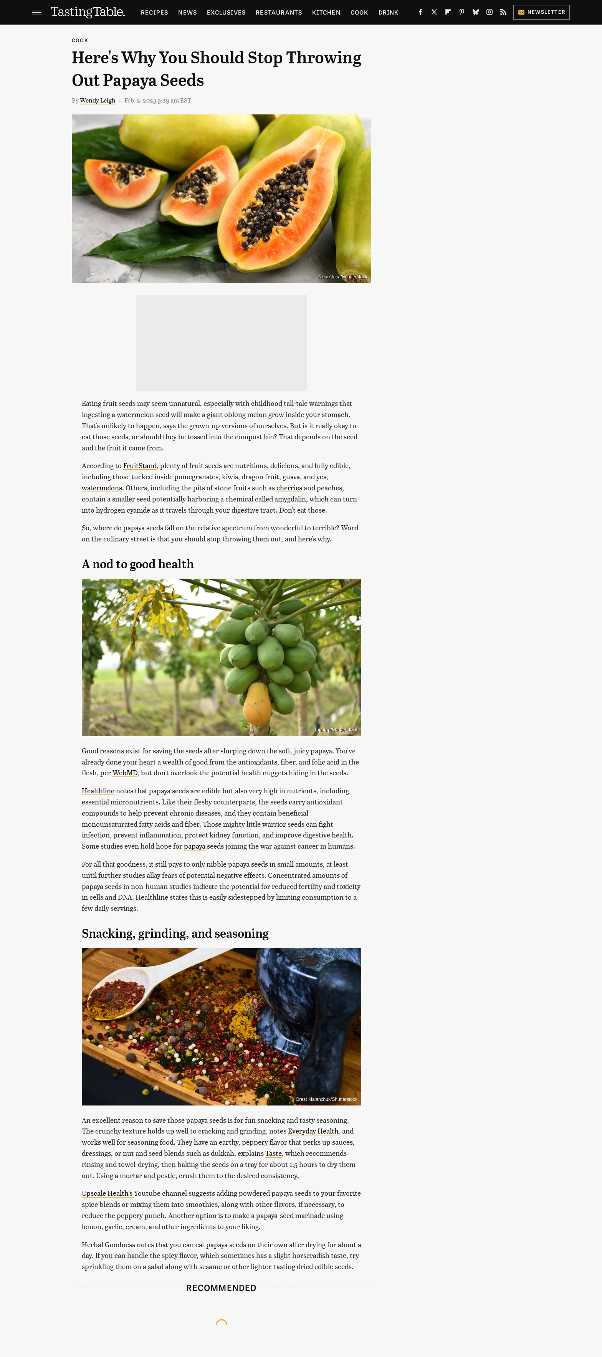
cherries (289, 487)
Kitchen (326, 12)
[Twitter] (434, 13)
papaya (194, 846)
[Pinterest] (462, 13)
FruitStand (140, 465)
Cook (360, 12)
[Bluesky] (476, 13)
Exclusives (226, 12)
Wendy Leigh (98, 100)
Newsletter (542, 11)
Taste (273, 1153)
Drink (389, 12)
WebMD (124, 772)
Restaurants (279, 12)
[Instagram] (489, 13)
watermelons (102, 487)
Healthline (98, 790)
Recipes (154, 12)
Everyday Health (313, 1130)
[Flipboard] (448, 13)
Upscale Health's (108, 1193)
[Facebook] (420, 13)
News (187, 12)
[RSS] (503, 13)
